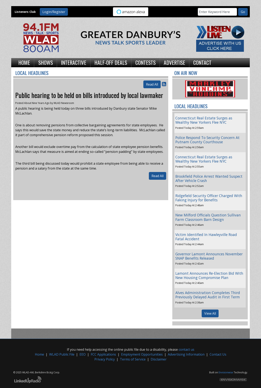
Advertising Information (186, 354)
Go (243, 12)
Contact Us (218, 354)
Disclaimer (159, 359)
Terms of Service (133, 359)
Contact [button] (202, 62)
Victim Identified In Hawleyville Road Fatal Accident (206, 236)
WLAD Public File (61, 354)
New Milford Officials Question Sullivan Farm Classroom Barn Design (208, 217)
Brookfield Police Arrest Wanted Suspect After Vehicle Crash (208, 178)
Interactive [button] (73, 62)
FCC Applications (103, 354)
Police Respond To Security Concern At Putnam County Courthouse (207, 139)
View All (210, 313)
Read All (152, 84)
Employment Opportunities (142, 354)
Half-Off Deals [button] (110, 62)
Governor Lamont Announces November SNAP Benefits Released (209, 256)
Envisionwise (226, 372)
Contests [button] (145, 62)
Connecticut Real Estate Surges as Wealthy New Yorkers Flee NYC (203, 120)
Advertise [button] (174, 62)
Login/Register (53, 12)
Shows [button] (45, 62)
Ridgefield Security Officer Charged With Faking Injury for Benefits (208, 197)
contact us (186, 349)
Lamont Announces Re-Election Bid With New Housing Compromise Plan (209, 275)
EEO (83, 354)
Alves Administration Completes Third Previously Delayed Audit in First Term (207, 294)
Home (39, 354)
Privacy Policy (104, 359)
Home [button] (24, 62)
